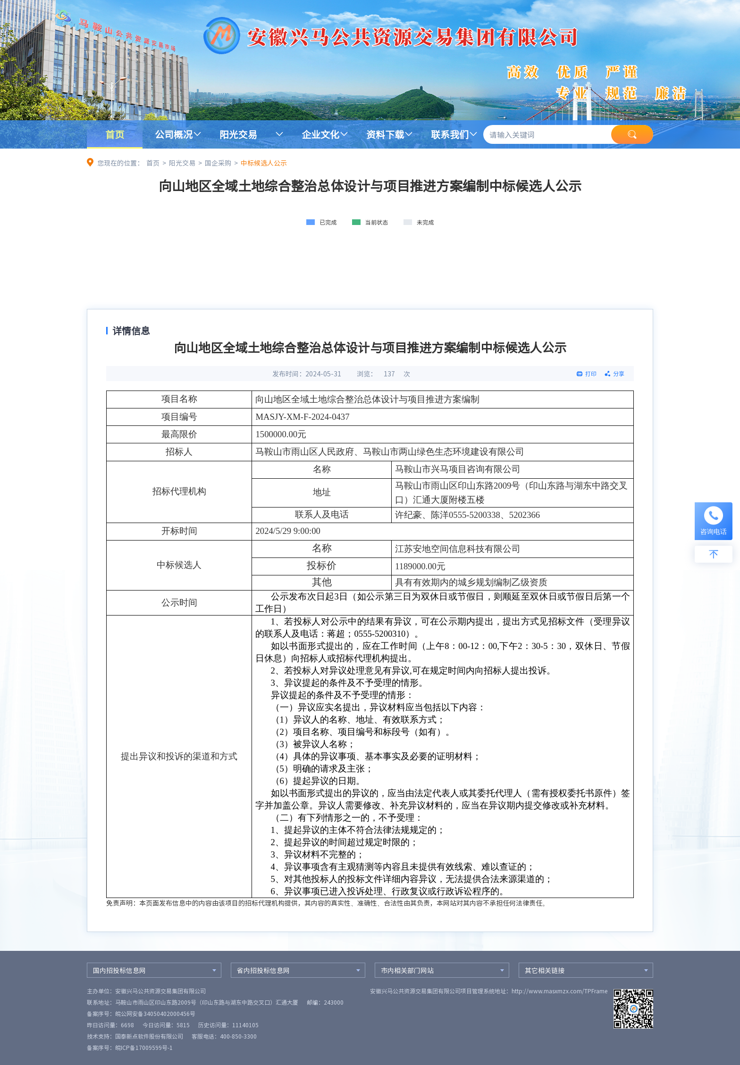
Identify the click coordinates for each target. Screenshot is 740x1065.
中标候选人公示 (264, 162)
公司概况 (174, 134)
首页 (114, 134)
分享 (618, 373)
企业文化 (320, 134)
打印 (591, 373)
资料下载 (385, 134)
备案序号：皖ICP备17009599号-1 (130, 1047)
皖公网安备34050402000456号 (155, 1013)
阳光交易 (238, 134)
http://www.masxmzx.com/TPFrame (559, 991)
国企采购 (218, 162)
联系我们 (450, 134)
